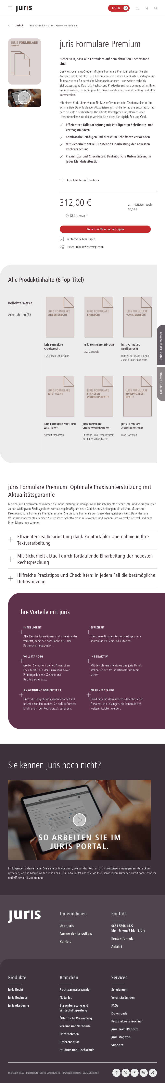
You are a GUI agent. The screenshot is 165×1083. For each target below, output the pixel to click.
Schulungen (119, 990)
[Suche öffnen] (138, 8)
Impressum (13, 1072)
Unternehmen (69, 1034)
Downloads (119, 1013)
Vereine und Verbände (75, 1026)
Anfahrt (116, 946)
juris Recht (15, 990)
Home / (33, 25)
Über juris (67, 926)
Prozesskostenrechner (127, 1021)
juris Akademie (18, 1005)
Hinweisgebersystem (71, 1072)
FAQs (114, 1005)
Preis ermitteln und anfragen (105, 229)
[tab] (82, 539)
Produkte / (44, 25)
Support (117, 1045)
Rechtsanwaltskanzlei (75, 990)
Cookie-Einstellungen (50, 1072)
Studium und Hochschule (77, 1050)
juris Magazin (120, 1037)
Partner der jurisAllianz (76, 934)
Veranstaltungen (123, 997)
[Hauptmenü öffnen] (10, 8)
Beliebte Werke (20, 303)
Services (119, 977)
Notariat (66, 997)
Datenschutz (32, 1072)
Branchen (69, 977)
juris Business (17, 997)
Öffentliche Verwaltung (76, 1018)
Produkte (17, 977)
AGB (22, 1072)
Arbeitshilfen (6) (19, 315)
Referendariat (69, 1042)
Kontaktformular (123, 939)
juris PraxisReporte (125, 1029)
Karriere (65, 942)
